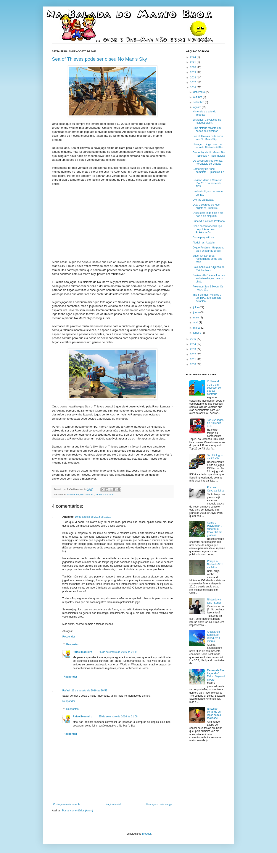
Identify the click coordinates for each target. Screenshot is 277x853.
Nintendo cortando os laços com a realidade (214, 713)
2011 (193, 359)
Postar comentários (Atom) (77, 810)
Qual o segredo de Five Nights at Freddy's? (206, 206)
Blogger (146, 833)
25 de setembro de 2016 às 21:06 (118, 716)
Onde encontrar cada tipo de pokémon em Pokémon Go (207, 229)
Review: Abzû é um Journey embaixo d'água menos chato (209, 278)
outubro (198, 97)
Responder (68, 636)
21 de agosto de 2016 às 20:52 (89, 690)
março (197, 327)
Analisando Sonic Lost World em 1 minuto (213, 636)
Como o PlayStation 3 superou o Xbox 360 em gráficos (214, 529)
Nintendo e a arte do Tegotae (204, 113)
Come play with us (203, 237)
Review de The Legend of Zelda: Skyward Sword (216, 675)
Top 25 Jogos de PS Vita (214, 457)
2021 (193, 62)
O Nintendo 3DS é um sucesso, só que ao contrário (214, 388)
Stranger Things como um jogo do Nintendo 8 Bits (208, 146)
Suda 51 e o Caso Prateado (209, 221)
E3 (77, 494)
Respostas (72, 644)
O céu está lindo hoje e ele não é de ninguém (208, 214)
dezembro (199, 92)
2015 (193, 339)
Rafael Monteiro (82, 652)
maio (196, 317)
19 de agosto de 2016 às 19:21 (93, 516)
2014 (193, 344)
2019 (193, 72)
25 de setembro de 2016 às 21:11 (118, 652)
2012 (193, 354)
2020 (193, 67)
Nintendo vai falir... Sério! (214, 601)
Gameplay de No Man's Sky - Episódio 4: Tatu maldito (209, 154)
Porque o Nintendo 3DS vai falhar (215, 564)
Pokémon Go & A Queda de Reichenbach (208, 269)
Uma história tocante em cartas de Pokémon (207, 129)
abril (196, 322)
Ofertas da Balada (203, 199)
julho (196, 307)
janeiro (197, 332)
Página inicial (113, 804)
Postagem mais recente (66, 804)
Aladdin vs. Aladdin (203, 242)
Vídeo (99, 494)
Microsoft (85, 494)
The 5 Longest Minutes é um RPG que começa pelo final (207, 298)
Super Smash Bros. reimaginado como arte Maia (207, 259)
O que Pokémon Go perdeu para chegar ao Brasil (208, 249)
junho (196, 312)
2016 (193, 87)
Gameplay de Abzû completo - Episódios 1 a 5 (208, 172)
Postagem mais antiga (159, 804)
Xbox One (108, 494)
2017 (193, 82)
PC (92, 494)
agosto (197, 107)
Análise (71, 494)
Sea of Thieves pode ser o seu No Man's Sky (99, 59)
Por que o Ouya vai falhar (216, 489)
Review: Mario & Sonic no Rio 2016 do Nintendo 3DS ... (207, 183)
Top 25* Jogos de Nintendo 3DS (215, 423)
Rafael (66, 690)
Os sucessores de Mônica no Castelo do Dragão (207, 162)
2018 (193, 77)
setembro (199, 102)
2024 (193, 57)
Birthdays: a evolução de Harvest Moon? (207, 121)
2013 (193, 349)
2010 (193, 364)
